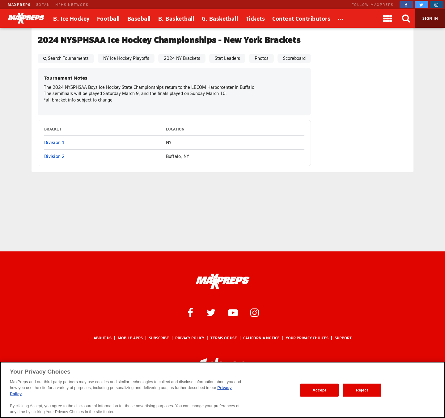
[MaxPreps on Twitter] (421, 4)
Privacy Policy (189, 338)
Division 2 (54, 156)
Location (175, 129)
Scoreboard (294, 58)
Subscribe (159, 338)
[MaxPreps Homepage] (223, 281)
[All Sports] (341, 18)
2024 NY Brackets (182, 58)
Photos (262, 58)
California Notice (261, 338)
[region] (222, 390)
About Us (103, 338)
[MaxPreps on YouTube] (233, 312)
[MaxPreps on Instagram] (436, 4)
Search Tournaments (68, 58)
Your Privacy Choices (307, 338)
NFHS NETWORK (72, 4)
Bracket (52, 129)
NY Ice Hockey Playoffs (126, 58)
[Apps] (387, 18)
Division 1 (54, 142)
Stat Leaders (227, 58)
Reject (362, 390)
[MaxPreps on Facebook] (406, 4)
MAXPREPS (19, 4)
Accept (319, 390)
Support (343, 338)
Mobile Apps (130, 338)
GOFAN (43, 4)
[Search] (406, 18)
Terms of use (223, 338)
